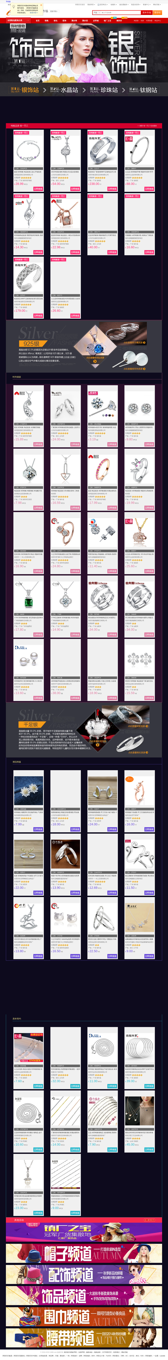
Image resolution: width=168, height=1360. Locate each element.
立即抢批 (38, 189)
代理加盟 (149, 21)
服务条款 (89, 1352)
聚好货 (85, 21)
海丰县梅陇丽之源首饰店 (134, 879)
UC (126, 1356)
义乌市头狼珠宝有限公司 (60, 175)
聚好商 (74, 21)
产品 (95, 13)
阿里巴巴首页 (80, 5)
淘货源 (136, 21)
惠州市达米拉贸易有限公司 (23, 684)
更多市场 (53, 11)
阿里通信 (116, 1356)
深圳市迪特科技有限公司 (97, 684)
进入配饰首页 (149, 1220)
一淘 (67, 1356)
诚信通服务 (123, 5)
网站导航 (156, 5)
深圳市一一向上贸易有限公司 (24, 557)
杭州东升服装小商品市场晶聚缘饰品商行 (139, 942)
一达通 (155, 1356)
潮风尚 (119, 21)
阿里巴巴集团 (7, 1356)
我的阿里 (90, 5)
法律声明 (81, 1352)
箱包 (55, 21)
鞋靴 (46, 21)
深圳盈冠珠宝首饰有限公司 (23, 175)
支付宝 (131, 1356)
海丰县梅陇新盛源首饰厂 (60, 879)
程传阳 (53, 494)
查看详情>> (34, 13)
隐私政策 (97, 1352)
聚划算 (62, 1356)
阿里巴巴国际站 (19, 1356)
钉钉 (142, 1356)
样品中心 (158, 21)
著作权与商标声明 (70, 1352)
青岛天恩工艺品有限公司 (134, 1135)
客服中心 (146, 5)
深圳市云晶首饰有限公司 (134, 175)
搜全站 (157, 12)
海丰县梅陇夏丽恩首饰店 (23, 238)
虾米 (93, 1356)
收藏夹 (112, 5)
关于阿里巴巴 (107, 1352)
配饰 (64, 21)
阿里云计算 (100, 1356)
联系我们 (116, 1352)
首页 (38, 21)
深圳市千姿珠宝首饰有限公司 (61, 684)
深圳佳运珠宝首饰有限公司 (134, 684)
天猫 (56, 1356)
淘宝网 (51, 1356)
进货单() (102, 5)
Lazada (162, 1356)
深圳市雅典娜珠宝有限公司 (97, 620)
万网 (122, 1356)
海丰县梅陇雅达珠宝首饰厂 (23, 942)
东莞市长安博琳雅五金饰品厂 (98, 815)
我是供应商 (135, 5)
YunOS (108, 1356)
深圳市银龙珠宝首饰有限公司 (98, 175)
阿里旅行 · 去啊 (76, 1356)
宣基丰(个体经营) (57, 1072)
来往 (137, 1356)
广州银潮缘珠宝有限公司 (23, 620)
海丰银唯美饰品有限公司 (97, 430)
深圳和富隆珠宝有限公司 (23, 1135)
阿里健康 (148, 1356)
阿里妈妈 (87, 1356)
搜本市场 (147, 12)
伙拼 (142, 21)
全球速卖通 (43, 1356)
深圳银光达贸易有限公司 (23, 494)
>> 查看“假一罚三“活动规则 (147, 126)
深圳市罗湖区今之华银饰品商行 (62, 557)
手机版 (8, 1)
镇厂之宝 (107, 21)
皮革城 (96, 21)
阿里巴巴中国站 (31, 1356)
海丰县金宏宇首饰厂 (132, 815)
